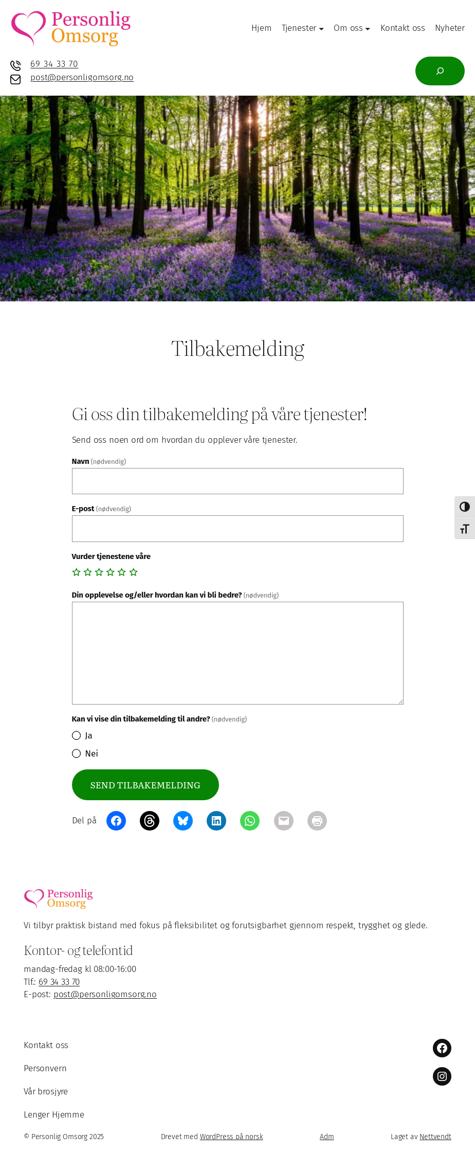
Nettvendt (435, 1136)
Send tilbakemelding (145, 784)
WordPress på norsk (231, 1136)
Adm (327, 1136)
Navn (99, 461)
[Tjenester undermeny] (321, 28)
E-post (101, 508)
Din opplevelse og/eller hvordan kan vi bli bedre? (175, 595)
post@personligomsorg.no (82, 77)
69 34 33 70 (54, 64)
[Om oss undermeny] (367, 28)
